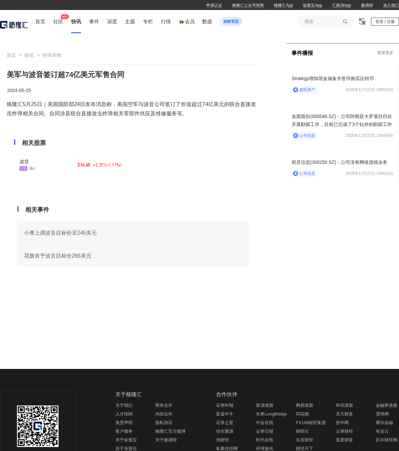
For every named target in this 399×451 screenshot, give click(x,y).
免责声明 (124, 422)
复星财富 (344, 439)
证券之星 (224, 422)
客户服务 (124, 431)
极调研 (367, 5)
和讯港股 (344, 405)
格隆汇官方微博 (170, 431)
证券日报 (264, 431)
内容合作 (164, 413)
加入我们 (391, 5)
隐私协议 (164, 422)
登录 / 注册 (385, 21)
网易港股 (304, 405)
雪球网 (382, 413)
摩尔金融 (384, 422)
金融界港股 (386, 405)
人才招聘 (124, 413)
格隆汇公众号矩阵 (248, 5)
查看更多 (385, 53)
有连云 (382, 431)
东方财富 (344, 413)
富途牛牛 (224, 413)
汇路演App (341, 5)
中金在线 (264, 422)
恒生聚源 (224, 431)
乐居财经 (304, 439)
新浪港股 (264, 405)
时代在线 (264, 439)
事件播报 (302, 53)
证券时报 (224, 405)
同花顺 (302, 413)
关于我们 (124, 405)
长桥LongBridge (271, 413)
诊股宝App (312, 5)
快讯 (29, 55)
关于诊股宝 (126, 439)
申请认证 (214, 5)
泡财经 (222, 439)
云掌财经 (344, 431)
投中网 (342, 422)
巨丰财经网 (386, 439)
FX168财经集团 (311, 422)
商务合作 (164, 405)
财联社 (302, 431)
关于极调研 (166, 439)
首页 (11, 55)
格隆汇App (283, 5)
